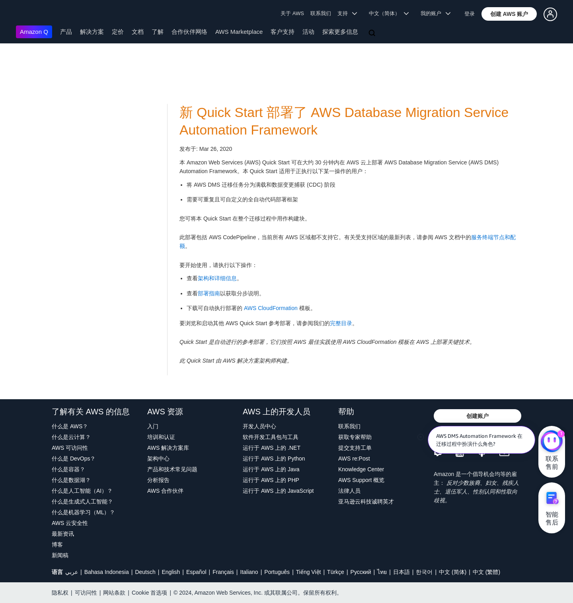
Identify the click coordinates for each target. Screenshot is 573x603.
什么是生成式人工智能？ (82, 501)
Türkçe (335, 572)
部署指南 (209, 293)
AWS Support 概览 (361, 480)
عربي (71, 572)
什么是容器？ (68, 469)
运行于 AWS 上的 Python (274, 458)
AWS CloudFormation (271, 308)
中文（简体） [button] (389, 13)
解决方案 (92, 31)
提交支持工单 (355, 448)
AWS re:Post (354, 458)
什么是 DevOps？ (74, 458)
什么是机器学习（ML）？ (83, 512)
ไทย (382, 572)
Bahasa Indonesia (106, 572)
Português (277, 572)
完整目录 (341, 323)
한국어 (424, 572)
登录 (469, 14)
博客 (57, 544)
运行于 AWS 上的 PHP (271, 480)
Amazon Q (34, 31)
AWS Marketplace (239, 31)
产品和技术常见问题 (172, 469)
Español (196, 572)
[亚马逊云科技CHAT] (551, 442)
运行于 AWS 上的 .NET (271, 448)
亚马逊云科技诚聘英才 (366, 501)
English (171, 572)
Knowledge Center (361, 469)
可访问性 (86, 592)
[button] (509, 14)
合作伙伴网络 (189, 31)
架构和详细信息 (217, 278)
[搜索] (372, 33)
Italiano (249, 572)
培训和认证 (161, 437)
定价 (118, 31)
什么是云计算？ (71, 437)
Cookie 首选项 (149, 592)
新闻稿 (60, 555)
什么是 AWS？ (70, 426)
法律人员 (349, 491)
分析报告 (158, 480)
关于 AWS (292, 13)
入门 (152, 426)
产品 (66, 31)
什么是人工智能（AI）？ (82, 491)
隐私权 (60, 592)
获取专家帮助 (355, 437)
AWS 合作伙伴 (165, 491)
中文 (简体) (452, 572)
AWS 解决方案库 (168, 448)
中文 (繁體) (486, 572)
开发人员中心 (259, 426)
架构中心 (158, 458)
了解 (158, 31)
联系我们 (320, 13)
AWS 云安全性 (70, 523)
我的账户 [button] (435, 13)
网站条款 (114, 592)
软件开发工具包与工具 (270, 437)
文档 (138, 31)
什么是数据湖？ (71, 480)
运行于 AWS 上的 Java (271, 469)
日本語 (401, 572)
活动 (308, 31)
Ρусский (361, 572)
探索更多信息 (340, 31)
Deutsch (145, 572)
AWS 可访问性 (70, 448)
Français (223, 572)
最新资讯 (63, 534)
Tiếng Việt (308, 572)
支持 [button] (347, 13)
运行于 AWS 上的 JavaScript (278, 491)
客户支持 (282, 31)
